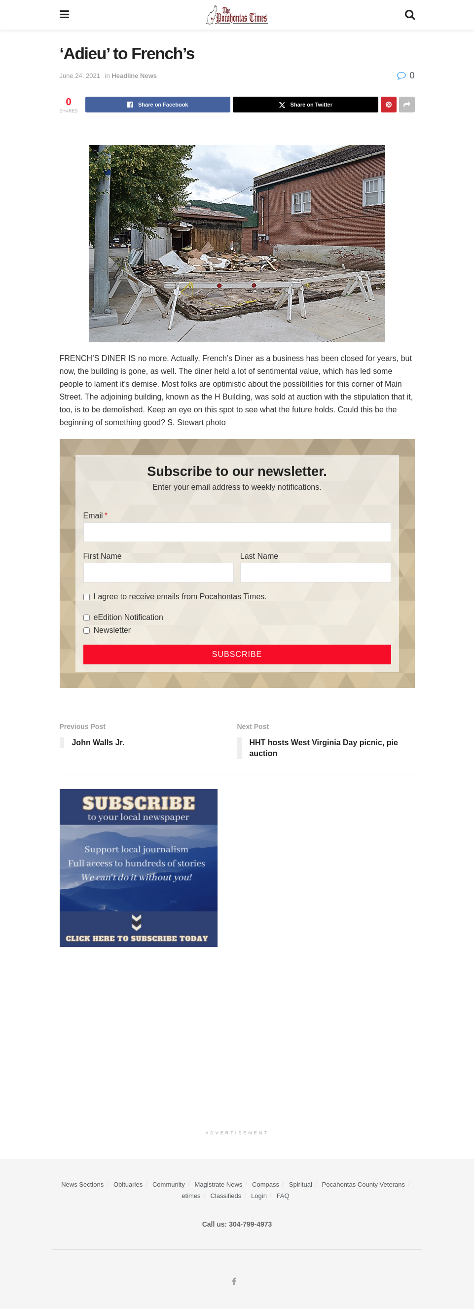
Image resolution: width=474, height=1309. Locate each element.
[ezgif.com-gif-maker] (139, 868)
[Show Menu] (64, 15)
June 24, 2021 (80, 75)
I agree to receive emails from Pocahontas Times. (180, 596)
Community (168, 1184)
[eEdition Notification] (86, 618)
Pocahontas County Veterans (363, 1184)
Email (93, 515)
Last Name (259, 556)
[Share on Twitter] (305, 104)
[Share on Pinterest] (389, 104)
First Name (102, 556)
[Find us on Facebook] (234, 1282)
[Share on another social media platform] (407, 104)
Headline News (134, 75)
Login (259, 1196)
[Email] (237, 532)
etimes (191, 1196)
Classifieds (225, 1196)
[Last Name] (315, 572)
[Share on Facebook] (158, 104)
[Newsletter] (86, 630)
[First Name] (158, 572)
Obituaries (128, 1184)
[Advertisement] (237, 1036)
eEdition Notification (128, 617)
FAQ (283, 1196)
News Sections (82, 1184)
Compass (265, 1184)
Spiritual (300, 1184)
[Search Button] (410, 15)
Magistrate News (219, 1184)
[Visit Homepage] (237, 15)
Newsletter (112, 630)
